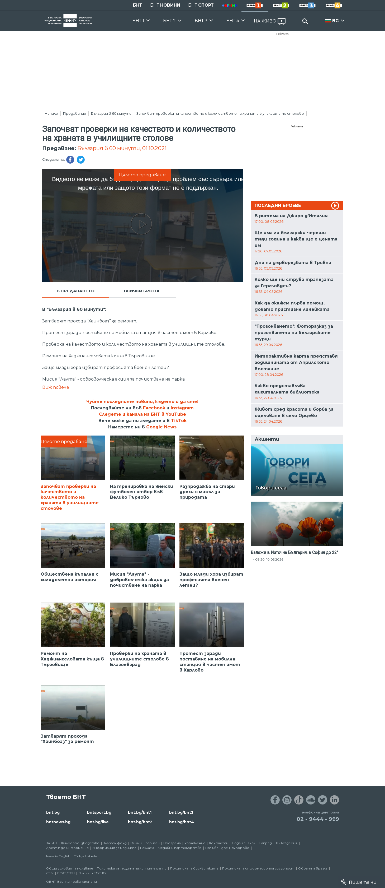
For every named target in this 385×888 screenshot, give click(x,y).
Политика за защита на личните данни (132, 868)
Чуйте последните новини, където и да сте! (142, 401)
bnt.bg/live (98, 822)
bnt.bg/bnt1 (139, 812)
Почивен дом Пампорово (227, 848)
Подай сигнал (243, 843)
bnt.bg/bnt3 (181, 812)
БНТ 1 (138, 20)
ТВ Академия (286, 843)
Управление (194, 843)
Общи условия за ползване (69, 868)
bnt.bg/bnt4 (181, 822)
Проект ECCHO (92, 873)
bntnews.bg (58, 822)
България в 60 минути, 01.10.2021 (122, 148)
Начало (51, 113)
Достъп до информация (67, 848)
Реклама (282, 34)
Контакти (218, 843)
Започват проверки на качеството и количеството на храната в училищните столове (220, 113)
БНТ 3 (201, 20)
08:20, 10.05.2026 (269, 559)
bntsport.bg (99, 812)
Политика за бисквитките (194, 868)
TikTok (179, 420)
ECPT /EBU (66, 873)
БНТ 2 (169, 20)
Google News (161, 426)
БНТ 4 (232, 20)
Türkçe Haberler (86, 856)
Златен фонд (115, 843)
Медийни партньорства (180, 848)
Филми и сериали (145, 843)
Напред (265, 843)
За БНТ (51, 843)
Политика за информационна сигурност (258, 868)
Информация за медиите (114, 848)
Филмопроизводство (80, 843)
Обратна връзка (312, 868)
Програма (172, 843)
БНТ (137, 5)
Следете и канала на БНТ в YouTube (142, 414)
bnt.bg (53, 812)
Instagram (182, 407)
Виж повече (55, 387)
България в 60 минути (111, 113)
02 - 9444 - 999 (318, 819)
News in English (58, 856)
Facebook (154, 407)
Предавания (74, 113)
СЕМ (50, 873)
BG (335, 20)
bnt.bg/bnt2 (140, 822)
